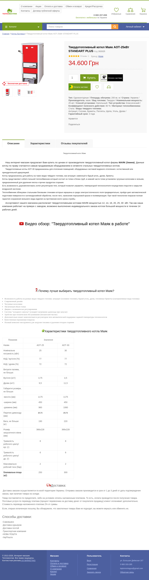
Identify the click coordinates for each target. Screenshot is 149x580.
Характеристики (40, 143)
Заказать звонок (94, 572)
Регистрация (92, 564)
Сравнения (92, 568)
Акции (38, 6)
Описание (13, 143)
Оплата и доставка (53, 6)
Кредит (53, 571)
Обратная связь (127, 572)
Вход (89, 561)
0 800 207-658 (100, 15)
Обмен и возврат (74, 6)
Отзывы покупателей (74, 143)
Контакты (25, 11)
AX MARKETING (28, 561)
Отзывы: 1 (84, 56)
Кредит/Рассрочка (93, 6)
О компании (26, 6)
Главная (5, 34)
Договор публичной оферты (46, 11)
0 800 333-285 (126, 564)
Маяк (100, 56)
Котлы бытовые (18, 34)
